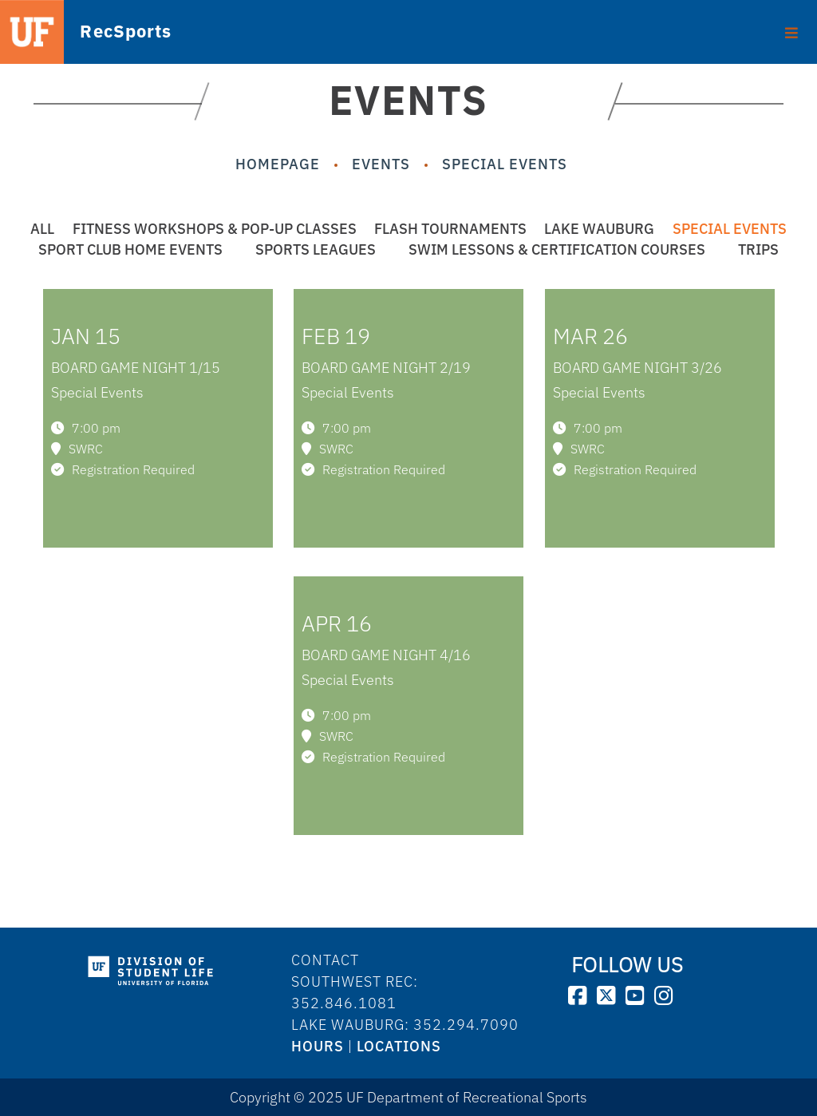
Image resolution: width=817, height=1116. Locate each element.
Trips (758, 249)
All (42, 229)
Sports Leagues (315, 249)
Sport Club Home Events (130, 249)
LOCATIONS (399, 1046)
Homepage (277, 164)
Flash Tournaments (450, 229)
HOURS (317, 1046)
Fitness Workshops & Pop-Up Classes (215, 229)
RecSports (100, 31)
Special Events (504, 164)
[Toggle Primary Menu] (792, 27)
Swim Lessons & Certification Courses (556, 249)
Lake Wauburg (599, 229)
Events (381, 164)
